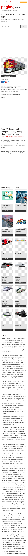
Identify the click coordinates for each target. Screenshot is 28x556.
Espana (11, 1)
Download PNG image (8, 76)
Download (7, 210)
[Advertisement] (14, 43)
